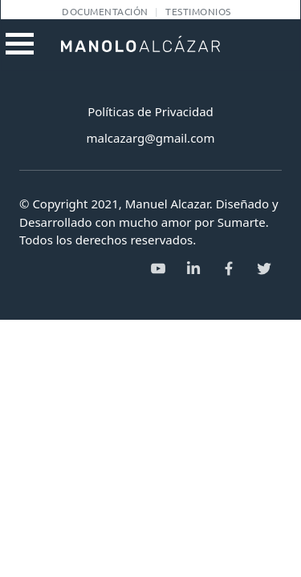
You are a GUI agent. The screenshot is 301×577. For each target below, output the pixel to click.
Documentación (105, 11)
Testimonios (197, 11)
